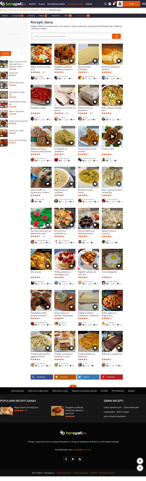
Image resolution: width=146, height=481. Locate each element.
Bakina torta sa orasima (109, 232)
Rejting (43, 15)
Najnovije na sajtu (60, 390)
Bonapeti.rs (5, 10)
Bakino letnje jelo (40, 10)
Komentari (56, 15)
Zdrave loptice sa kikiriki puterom (86, 232)
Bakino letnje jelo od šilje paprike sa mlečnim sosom (17, 64)
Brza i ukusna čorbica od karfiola (112, 191)
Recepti (32, 4)
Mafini (48, 168)
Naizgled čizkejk (38, 108)
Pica (120, 86)
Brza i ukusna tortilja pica (112, 109)
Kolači (48, 209)
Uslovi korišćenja (64, 473)
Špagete (72, 45)
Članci (41, 4)
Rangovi (131, 390)
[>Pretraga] (72, 36)
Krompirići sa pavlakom (60, 150)
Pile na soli (36, 272)
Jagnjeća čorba (45, 332)
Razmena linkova (107, 473)
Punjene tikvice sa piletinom (86, 355)
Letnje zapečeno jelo (113, 407)
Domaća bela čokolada (84, 68)
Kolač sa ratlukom (68, 86)
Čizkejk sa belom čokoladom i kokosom (88, 314)
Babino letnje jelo (16, 111)
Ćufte (120, 127)
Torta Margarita (109, 272)
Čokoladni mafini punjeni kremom (39, 314)
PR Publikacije (118, 390)
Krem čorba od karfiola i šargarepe (63, 314)
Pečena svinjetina (115, 332)
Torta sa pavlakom (115, 250)
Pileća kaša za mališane (60, 191)
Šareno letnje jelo (16, 82)
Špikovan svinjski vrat (112, 354)
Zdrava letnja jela (131, 407)
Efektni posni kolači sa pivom (64, 109)
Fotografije (17, 15)
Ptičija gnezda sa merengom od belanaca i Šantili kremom (62, 273)
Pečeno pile (46, 250)
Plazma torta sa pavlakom (85, 109)
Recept (5, 15)
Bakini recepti (123, 411)
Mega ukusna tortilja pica (40, 68)
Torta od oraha (116, 209)
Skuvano (31, 15)
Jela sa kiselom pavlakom (115, 416)
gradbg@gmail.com (81, 449)
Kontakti (104, 390)
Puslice (72, 250)
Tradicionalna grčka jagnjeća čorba (40, 355)
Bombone (94, 209)
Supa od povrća (116, 168)
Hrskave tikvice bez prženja (87, 150)
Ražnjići (95, 250)
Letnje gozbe (109, 411)
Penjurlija (47, 127)
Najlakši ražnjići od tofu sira (87, 273)
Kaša (73, 168)
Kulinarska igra (75, 4)
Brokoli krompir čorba (85, 191)
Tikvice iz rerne (92, 127)
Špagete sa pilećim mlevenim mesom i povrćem (63, 68)
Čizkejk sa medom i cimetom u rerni (63, 355)
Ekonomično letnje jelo (17, 93)
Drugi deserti (93, 45)
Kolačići (94, 473)
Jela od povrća (26, 10)
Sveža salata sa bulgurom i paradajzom (109, 314)
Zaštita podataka (81, 473)
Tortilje (48, 45)
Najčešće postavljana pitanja (84, 390)
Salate (119, 291)
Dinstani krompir (68, 127)
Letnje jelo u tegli (16, 130)
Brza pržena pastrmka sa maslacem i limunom (64, 232)
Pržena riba (70, 209)
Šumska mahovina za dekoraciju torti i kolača (41, 232)
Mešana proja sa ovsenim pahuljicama (41, 150)
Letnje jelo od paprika (18, 121)
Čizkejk (48, 86)
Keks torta (94, 86)
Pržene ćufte (108, 149)
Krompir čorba (92, 168)
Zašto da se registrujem (38, 390)
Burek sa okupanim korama (111, 68)
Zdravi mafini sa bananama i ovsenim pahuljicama (41, 191)
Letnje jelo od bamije (18, 140)
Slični (68, 15)
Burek (120, 45)
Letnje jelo (13, 73)
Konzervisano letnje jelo (17, 103)
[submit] (116, 36)
